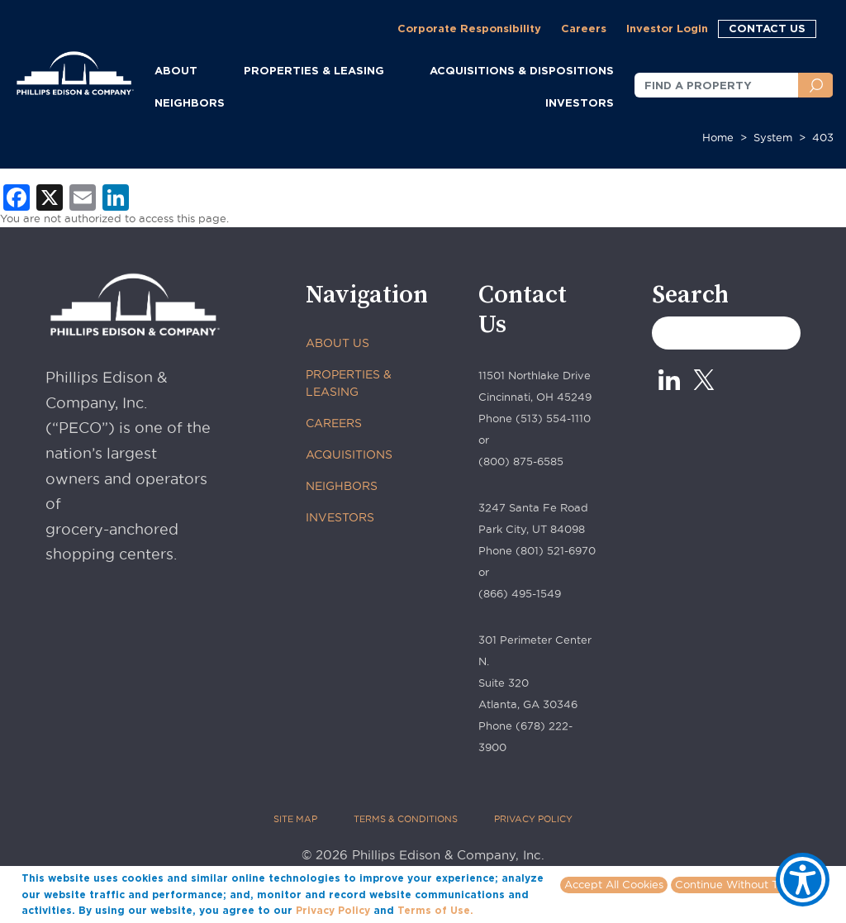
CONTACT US (767, 28)
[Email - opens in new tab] (82, 196)
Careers (583, 28)
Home (718, 137)
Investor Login (667, 28)
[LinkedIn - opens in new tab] (115, 196)
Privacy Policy (333, 910)
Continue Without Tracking (745, 884)
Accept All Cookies (613, 884)
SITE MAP (295, 819)
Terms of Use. (435, 910)
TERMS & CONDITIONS (406, 819)
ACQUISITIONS (349, 454)
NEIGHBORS (189, 102)
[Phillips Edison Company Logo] (75, 59)
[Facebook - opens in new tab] (16, 196)
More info (501, 910)
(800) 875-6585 (520, 461)
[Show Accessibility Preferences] (802, 879)
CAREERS (334, 423)
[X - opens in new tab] (49, 196)
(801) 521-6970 (556, 550)
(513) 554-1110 (553, 418)
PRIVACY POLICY (533, 819)
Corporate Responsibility (469, 28)
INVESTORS (579, 102)
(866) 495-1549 (519, 593)
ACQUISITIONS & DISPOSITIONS (522, 70)
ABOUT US (337, 343)
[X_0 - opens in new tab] (704, 379)
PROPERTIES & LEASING (349, 383)
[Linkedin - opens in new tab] (669, 380)
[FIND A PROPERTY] (716, 85)
